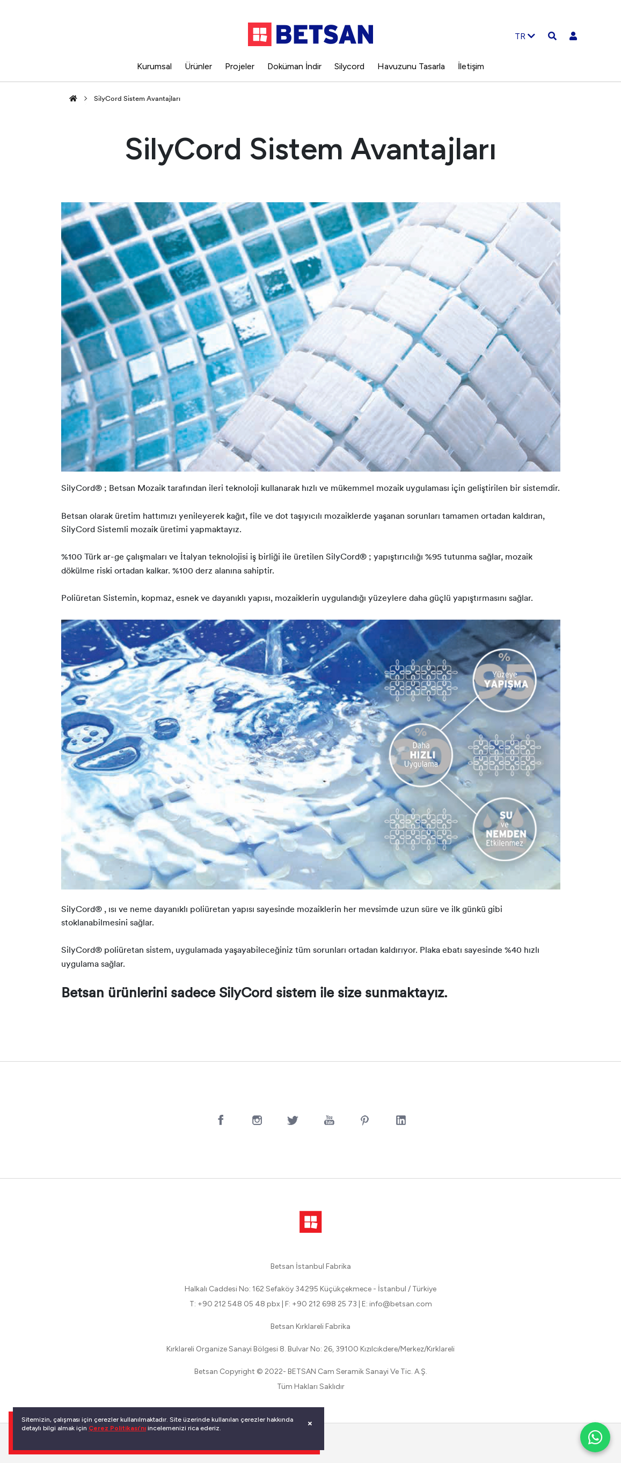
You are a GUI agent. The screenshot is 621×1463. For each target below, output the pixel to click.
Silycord (349, 66)
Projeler (239, 66)
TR (525, 36)
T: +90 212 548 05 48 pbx (234, 1303)
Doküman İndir (294, 66)
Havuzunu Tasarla (411, 66)
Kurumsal (154, 66)
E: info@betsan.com (397, 1303)
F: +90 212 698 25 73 (321, 1303)
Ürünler (198, 66)
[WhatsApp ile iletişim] (595, 1437)
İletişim (471, 66)
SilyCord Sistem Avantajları (137, 98)
